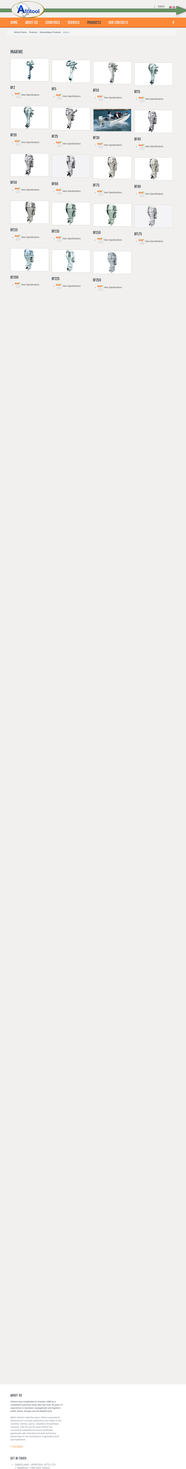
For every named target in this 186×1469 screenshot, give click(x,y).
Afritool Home (20, 32)
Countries (52, 22)
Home (14, 22)
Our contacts (118, 22)
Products (94, 22)
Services (74, 22)
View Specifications (27, 95)
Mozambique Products (50, 32)
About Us (31, 22)
